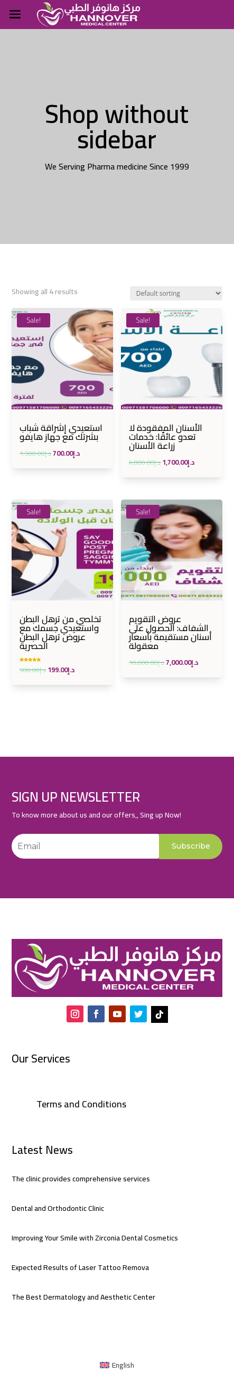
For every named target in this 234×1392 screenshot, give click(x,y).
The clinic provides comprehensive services (81, 1179)
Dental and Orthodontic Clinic (58, 1208)
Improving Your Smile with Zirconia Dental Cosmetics (95, 1238)
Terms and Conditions (81, 1104)
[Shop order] (176, 293)
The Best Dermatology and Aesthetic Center (83, 1297)
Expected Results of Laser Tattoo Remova (80, 1267)
